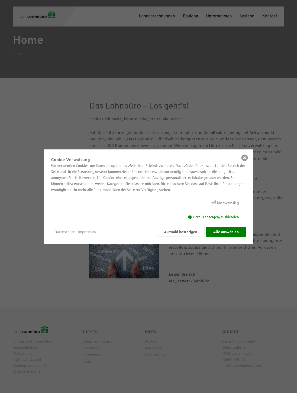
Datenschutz (65, 231)
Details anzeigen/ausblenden (216, 217)
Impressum (87, 231)
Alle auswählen (226, 231)
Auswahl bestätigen (180, 231)
